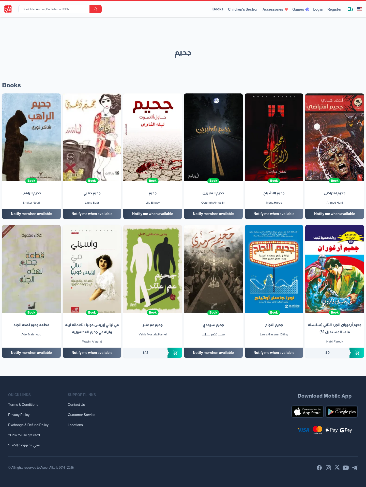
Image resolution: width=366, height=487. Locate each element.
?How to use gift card (24, 435)
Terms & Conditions (23, 404)
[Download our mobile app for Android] (341, 411)
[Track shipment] (350, 9)
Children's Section (243, 9)
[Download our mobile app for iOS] (307, 411)
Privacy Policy (18, 415)
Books (217, 9)
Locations (75, 425)
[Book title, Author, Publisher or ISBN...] (55, 9)
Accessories (275, 9)
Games (300, 9)
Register (334, 9)
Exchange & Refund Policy (28, 425)
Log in (318, 9)
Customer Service (81, 415)
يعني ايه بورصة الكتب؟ (24, 445)
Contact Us (76, 404)
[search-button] (95, 9)
